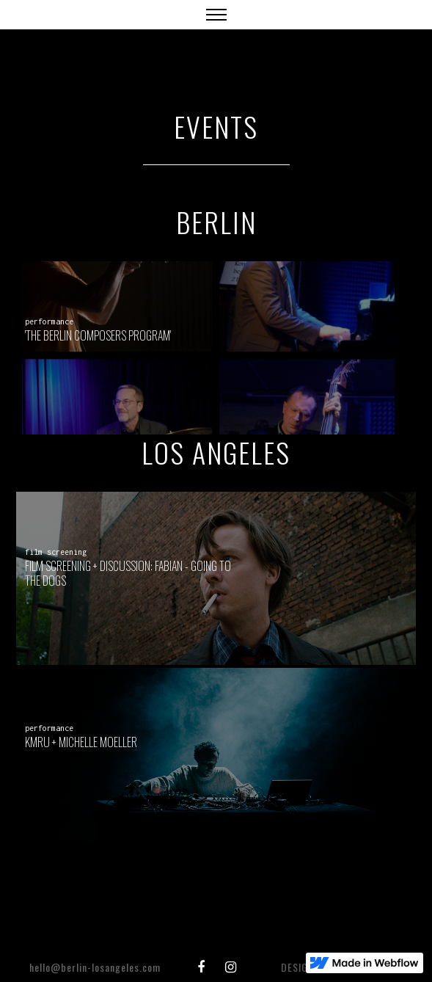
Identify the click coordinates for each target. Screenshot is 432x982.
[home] (33, 7)
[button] (216, 14)
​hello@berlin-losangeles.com (95, 967)
